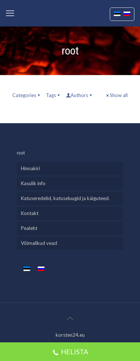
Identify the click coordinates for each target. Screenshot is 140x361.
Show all (116, 95)
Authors (79, 95)
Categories (26, 95)
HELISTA (70, 353)
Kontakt (29, 213)
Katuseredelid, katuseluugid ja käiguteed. (65, 198)
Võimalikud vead (39, 243)
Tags (53, 95)
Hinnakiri (30, 168)
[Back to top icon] (70, 318)
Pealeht (29, 228)
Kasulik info (33, 183)
